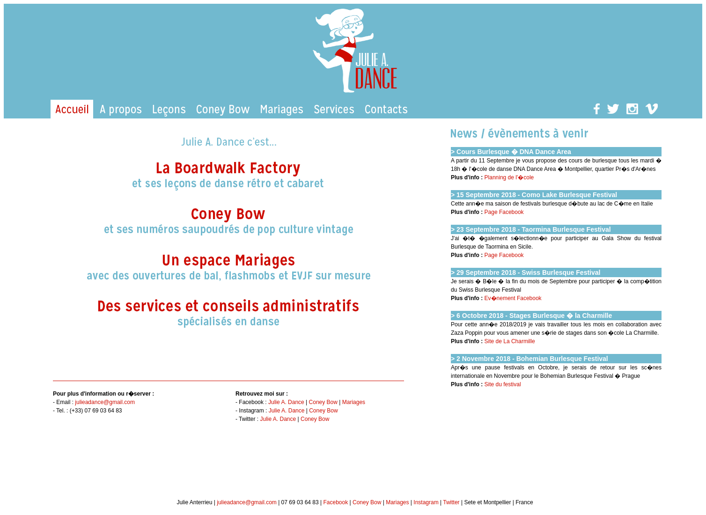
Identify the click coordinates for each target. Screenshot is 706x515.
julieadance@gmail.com (105, 402)
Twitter (451, 502)
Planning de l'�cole (509, 177)
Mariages (353, 402)
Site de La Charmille (510, 341)
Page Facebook (504, 212)
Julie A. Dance (286, 402)
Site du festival (503, 384)
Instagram (425, 502)
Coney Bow (323, 402)
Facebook (335, 502)
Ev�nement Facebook (513, 298)
